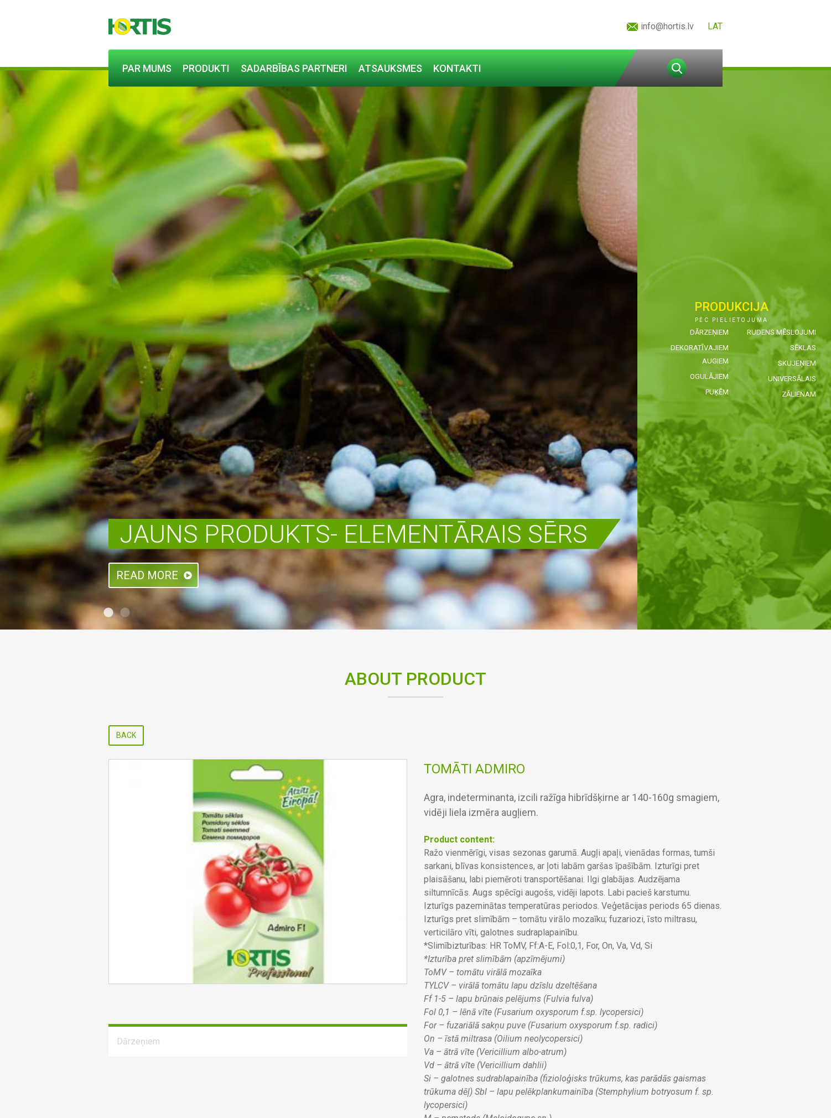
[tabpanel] (415, 350)
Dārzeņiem (709, 332)
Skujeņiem (797, 363)
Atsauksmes (390, 68)
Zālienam (799, 394)
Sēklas (803, 348)
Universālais (792, 379)
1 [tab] (108, 612)
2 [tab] (125, 612)
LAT (715, 26)
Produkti (206, 68)
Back (126, 735)
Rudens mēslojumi (781, 332)
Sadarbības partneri (294, 68)
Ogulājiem (709, 376)
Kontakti (457, 68)
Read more (147, 575)
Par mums (147, 68)
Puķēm (717, 392)
